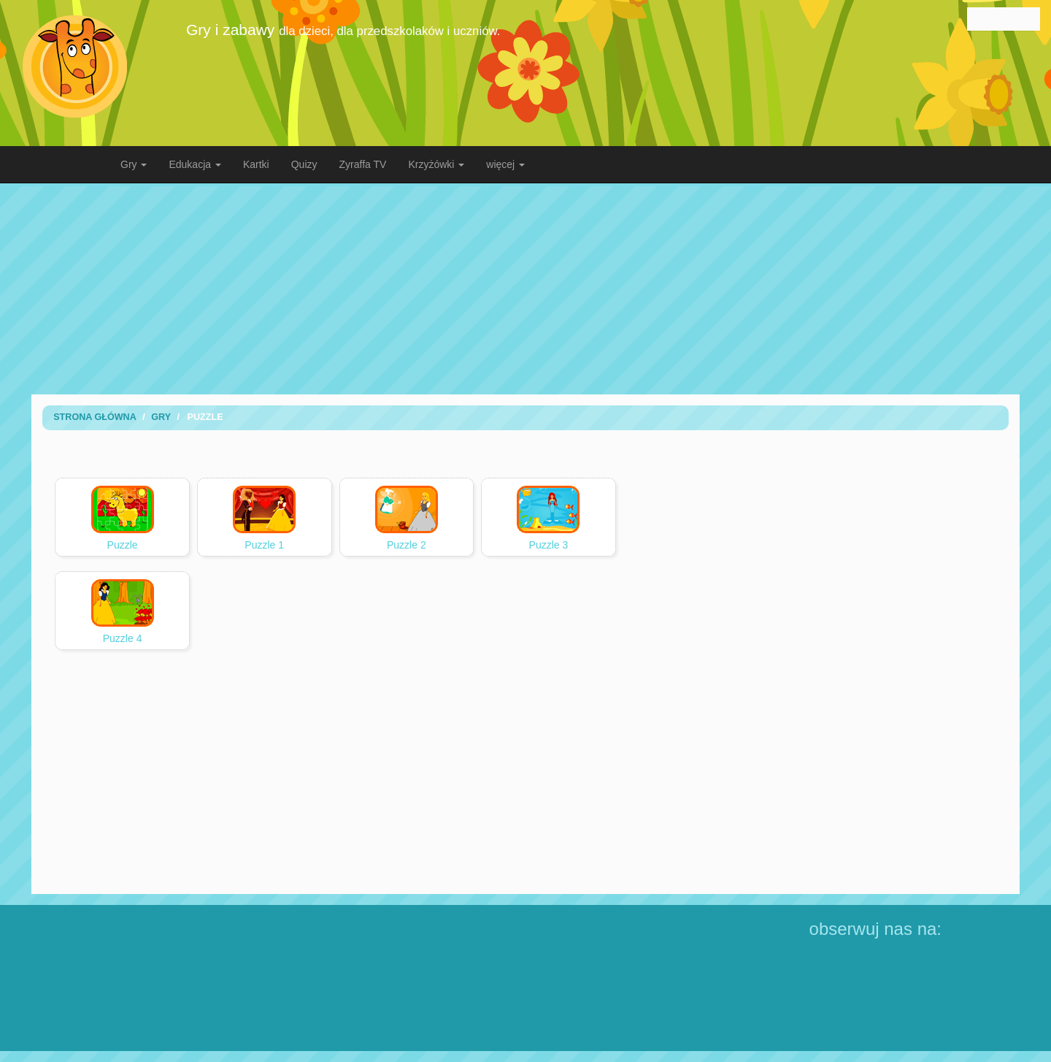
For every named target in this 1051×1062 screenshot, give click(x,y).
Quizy (304, 164)
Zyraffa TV (363, 164)
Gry (161, 417)
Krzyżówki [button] (436, 164)
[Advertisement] (525, 288)
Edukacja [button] (194, 164)
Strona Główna (94, 417)
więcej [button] (505, 164)
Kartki (256, 164)
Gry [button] (133, 164)
